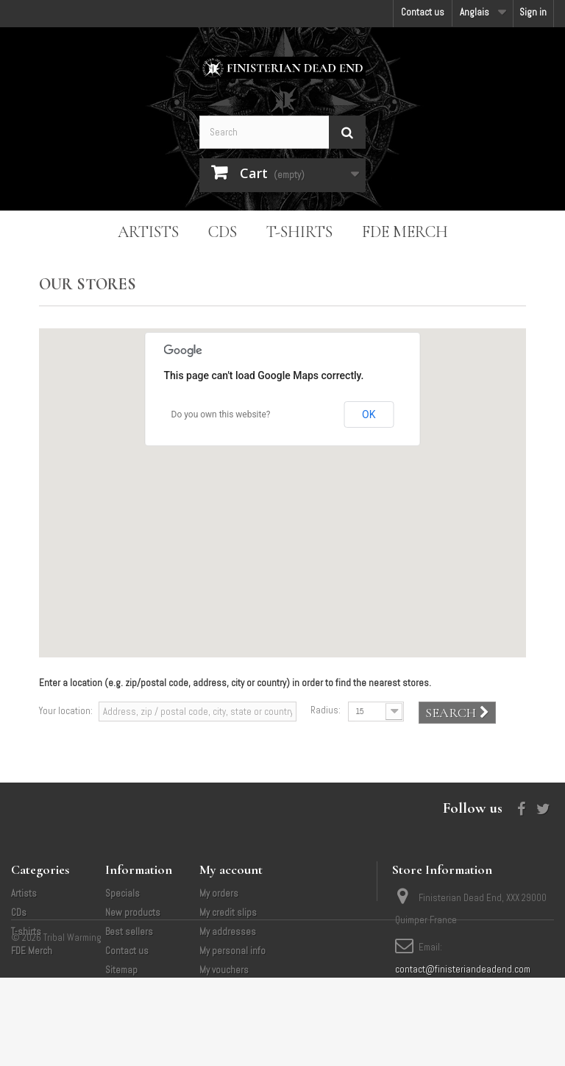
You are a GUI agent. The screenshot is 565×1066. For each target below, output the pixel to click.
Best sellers (129, 931)
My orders (218, 893)
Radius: (325, 710)
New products (132, 912)
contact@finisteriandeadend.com (462, 969)
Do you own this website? (221, 414)
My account (231, 869)
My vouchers (224, 970)
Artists (148, 231)
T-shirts (299, 231)
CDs (222, 231)
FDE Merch (405, 231)
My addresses (227, 931)
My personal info (232, 951)
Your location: (66, 711)
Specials (122, 893)
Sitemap (121, 970)
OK (368, 414)
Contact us (422, 12)
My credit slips (228, 912)
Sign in (533, 12)
